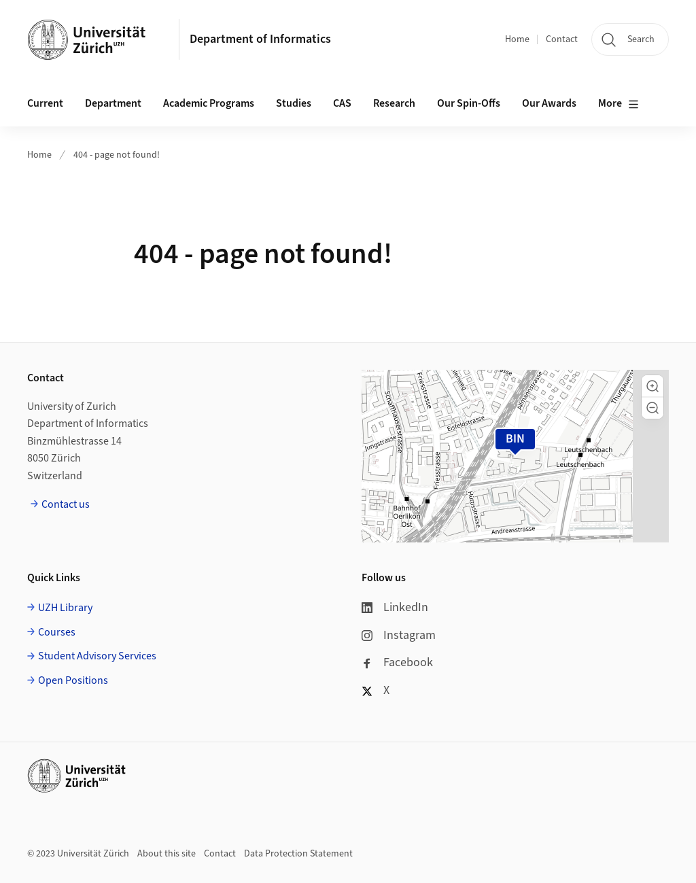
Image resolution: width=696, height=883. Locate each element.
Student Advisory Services (97, 655)
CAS (342, 103)
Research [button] (394, 103)
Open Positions (73, 680)
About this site (166, 854)
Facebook (397, 662)
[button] (652, 386)
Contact (562, 39)
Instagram (399, 635)
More (618, 104)
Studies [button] (293, 103)
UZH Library (65, 607)
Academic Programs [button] (208, 103)
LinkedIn (395, 607)
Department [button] (113, 103)
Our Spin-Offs (468, 103)
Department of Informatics (260, 39)
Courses (56, 632)
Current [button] (45, 103)
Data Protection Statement (298, 854)
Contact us (65, 504)
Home (517, 39)
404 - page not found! (116, 155)
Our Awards (549, 103)
